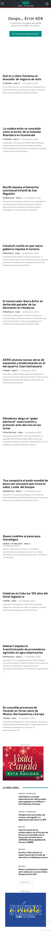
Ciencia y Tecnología (12, 544)
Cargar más (25, 882)
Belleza (21, 866)
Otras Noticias (9, 432)
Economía (7, 83)
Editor (17, 253)
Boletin (21, 827)
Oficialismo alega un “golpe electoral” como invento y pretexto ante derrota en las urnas (22, 423)
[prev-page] (4, 736)
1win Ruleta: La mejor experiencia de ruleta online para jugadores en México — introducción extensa (32, 800)
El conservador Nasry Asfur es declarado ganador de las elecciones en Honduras (23, 304)
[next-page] (8, 736)
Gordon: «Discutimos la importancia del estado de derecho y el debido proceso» (33, 855)
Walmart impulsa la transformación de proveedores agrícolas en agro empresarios (24, 649)
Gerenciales (8, 198)
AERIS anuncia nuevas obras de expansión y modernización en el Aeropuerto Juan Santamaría (24, 363)
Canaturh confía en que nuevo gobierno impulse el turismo (23, 247)
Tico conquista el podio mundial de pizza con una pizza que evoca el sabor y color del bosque (25, 484)
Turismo (6, 370)
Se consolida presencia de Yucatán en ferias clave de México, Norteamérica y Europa (23, 711)
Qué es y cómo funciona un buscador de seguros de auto (22, 77)
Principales (8, 253)
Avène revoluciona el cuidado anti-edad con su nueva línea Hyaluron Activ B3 (33, 872)
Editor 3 (16, 83)
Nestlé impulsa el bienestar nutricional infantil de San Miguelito (21, 190)
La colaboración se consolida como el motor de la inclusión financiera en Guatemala (22, 132)
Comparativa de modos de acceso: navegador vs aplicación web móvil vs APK (32, 817)
